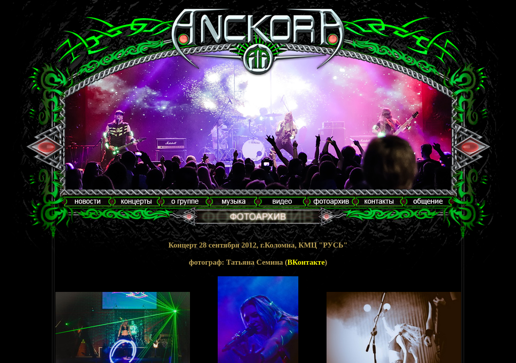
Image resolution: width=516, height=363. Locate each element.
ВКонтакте (306, 262)
